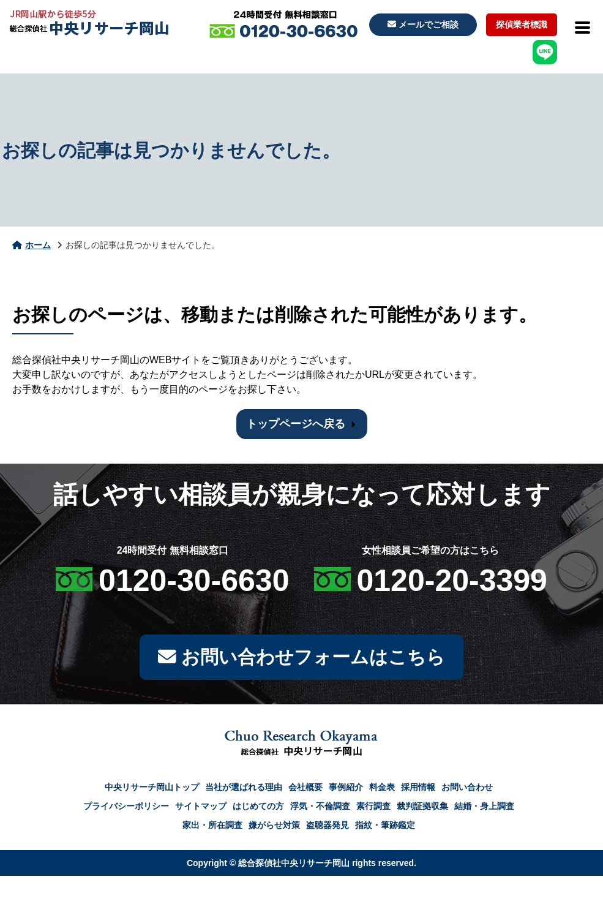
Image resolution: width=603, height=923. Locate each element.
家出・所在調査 (212, 826)
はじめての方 (258, 807)
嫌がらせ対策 (274, 826)
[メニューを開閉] (581, 27)
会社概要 (305, 788)
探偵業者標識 (521, 24)
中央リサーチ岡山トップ (152, 788)
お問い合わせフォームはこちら (301, 657)
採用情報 (418, 788)
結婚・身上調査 (484, 807)
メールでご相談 (423, 24)
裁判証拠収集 (422, 807)
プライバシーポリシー (126, 807)
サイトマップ (201, 807)
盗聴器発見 (327, 826)
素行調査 (373, 807)
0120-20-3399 (452, 580)
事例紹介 (346, 788)
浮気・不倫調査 (320, 807)
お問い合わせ (467, 788)
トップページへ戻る (295, 424)
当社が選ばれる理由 (243, 788)
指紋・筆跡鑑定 (385, 826)
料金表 (382, 788)
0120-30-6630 (194, 580)
